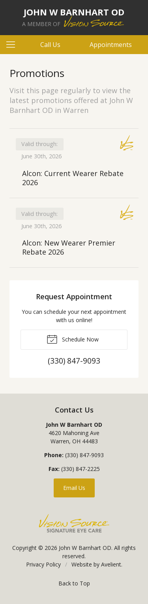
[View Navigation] (13, 45)
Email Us (74, 487)
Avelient (111, 564)
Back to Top (74, 583)
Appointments (111, 44)
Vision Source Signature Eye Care (74, 523)
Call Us (50, 44)
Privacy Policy (43, 564)
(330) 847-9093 (84, 455)
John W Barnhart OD (85, 547)
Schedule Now (73, 338)
